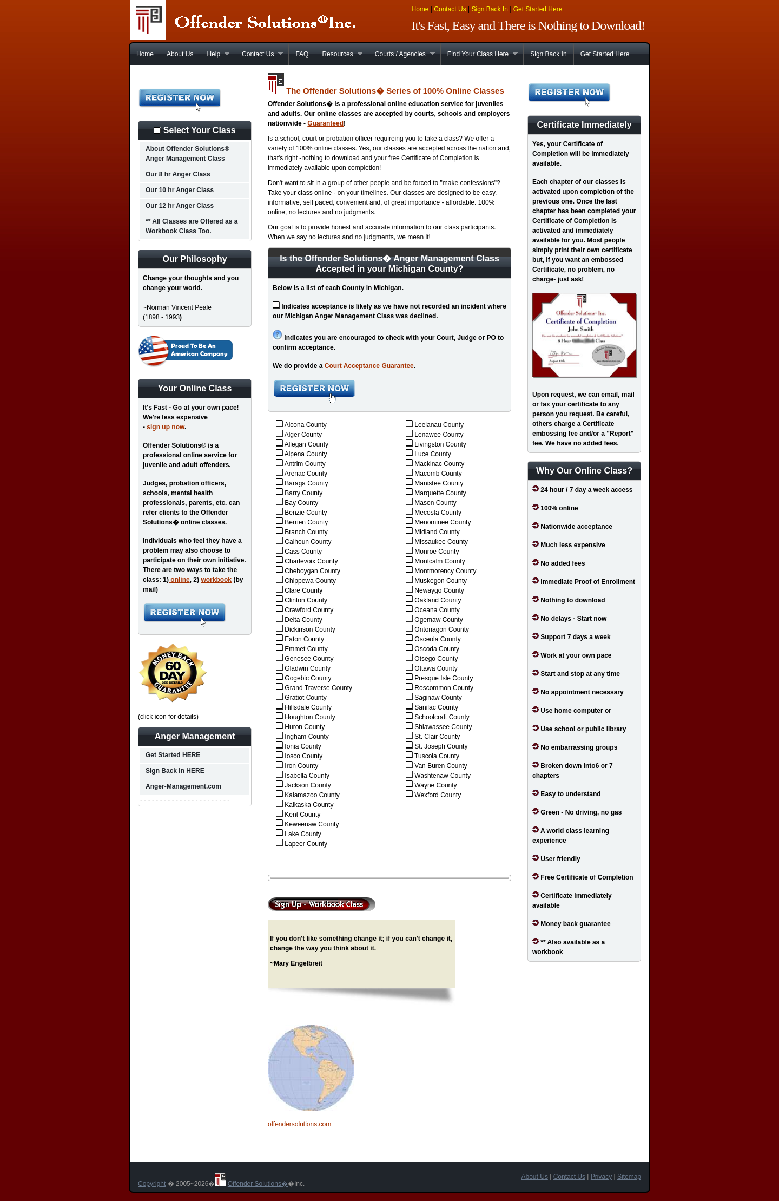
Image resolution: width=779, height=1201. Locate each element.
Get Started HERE (173, 755)
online (179, 579)
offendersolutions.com (299, 1124)
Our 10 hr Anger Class (180, 190)
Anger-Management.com (183, 786)
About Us (180, 54)
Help (214, 54)
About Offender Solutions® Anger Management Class (187, 153)
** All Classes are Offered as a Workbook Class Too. (191, 226)
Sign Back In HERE (175, 771)
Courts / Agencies (401, 54)
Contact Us (450, 9)
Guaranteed (325, 123)
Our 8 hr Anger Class (178, 174)
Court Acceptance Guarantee (369, 366)
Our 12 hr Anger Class (180, 205)
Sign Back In (489, 9)
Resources (338, 54)
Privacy (601, 1176)
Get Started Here (538, 9)
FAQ (301, 54)
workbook (216, 579)
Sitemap (629, 1176)
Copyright (152, 1183)
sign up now (165, 427)
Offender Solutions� (258, 1183)
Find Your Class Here (479, 54)
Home (420, 9)
